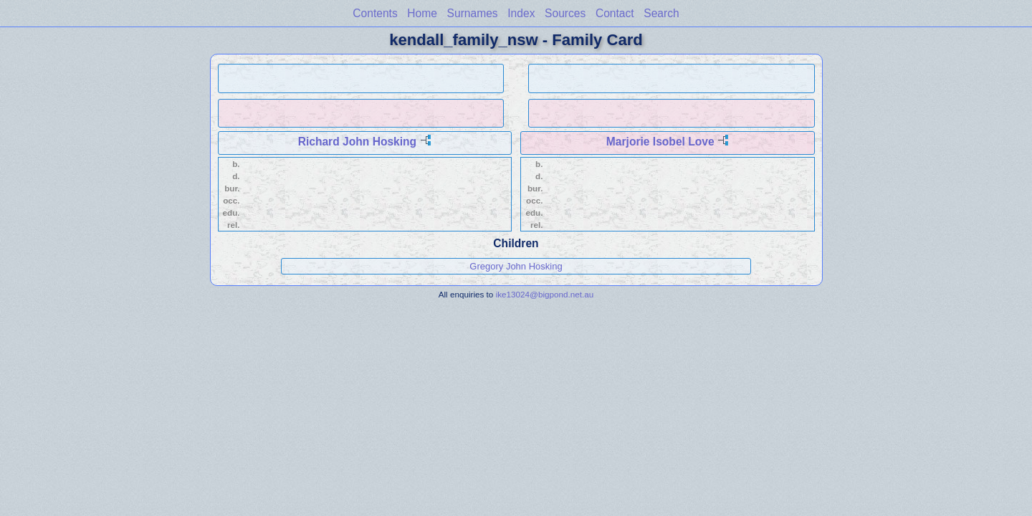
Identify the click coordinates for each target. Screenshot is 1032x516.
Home (422, 13)
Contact (615, 13)
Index (521, 13)
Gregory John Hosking (515, 266)
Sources (565, 13)
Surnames (472, 13)
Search (661, 13)
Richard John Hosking (357, 141)
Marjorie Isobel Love (660, 141)
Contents (375, 13)
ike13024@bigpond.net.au (545, 294)
